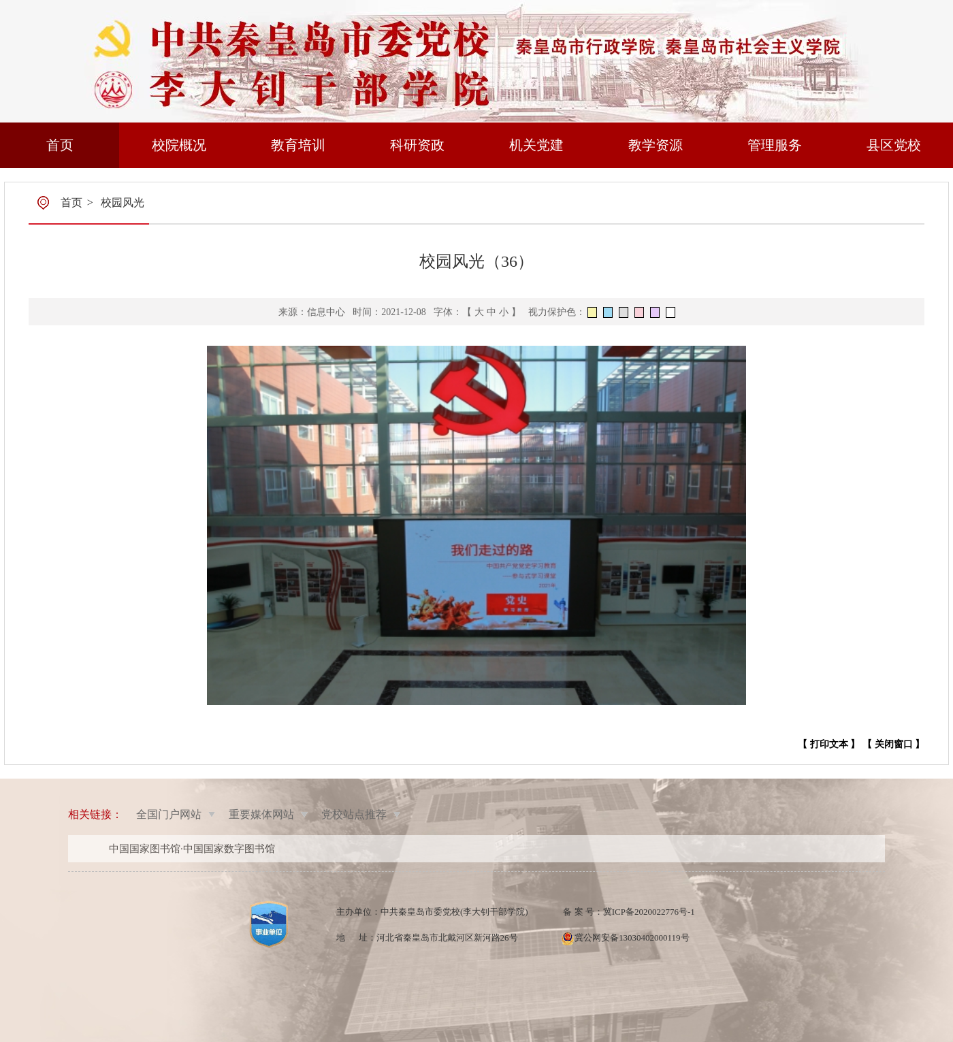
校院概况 (179, 144)
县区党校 (894, 144)
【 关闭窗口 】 (893, 744)
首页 (60, 144)
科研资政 (417, 144)
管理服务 (774, 144)
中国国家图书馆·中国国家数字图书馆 (192, 848)
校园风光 (122, 202)
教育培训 (298, 144)
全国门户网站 (168, 814)
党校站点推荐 (354, 814)
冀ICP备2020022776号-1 (649, 912)
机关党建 (536, 144)
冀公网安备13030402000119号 (632, 937)
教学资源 (655, 144)
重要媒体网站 (261, 814)
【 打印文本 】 (829, 744)
